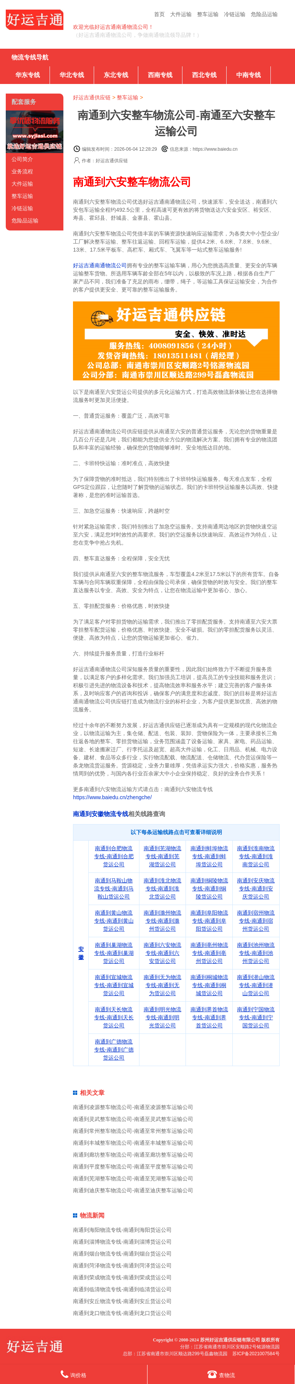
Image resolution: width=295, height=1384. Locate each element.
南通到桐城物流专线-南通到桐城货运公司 (209, 985)
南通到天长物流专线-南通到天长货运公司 (114, 1017)
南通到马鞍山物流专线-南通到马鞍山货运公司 (114, 888)
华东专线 (27, 75)
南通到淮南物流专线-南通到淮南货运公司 (256, 856)
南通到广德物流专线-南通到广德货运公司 (114, 1049)
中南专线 (248, 75)
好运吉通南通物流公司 (100, 265)
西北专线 (204, 75)
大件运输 (181, 14)
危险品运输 (264, 14)
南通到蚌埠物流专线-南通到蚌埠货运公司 (209, 856)
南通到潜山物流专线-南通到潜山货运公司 (256, 985)
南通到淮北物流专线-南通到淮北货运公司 (162, 888)
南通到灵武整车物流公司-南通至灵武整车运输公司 (133, 1119)
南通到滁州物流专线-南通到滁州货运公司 (162, 921)
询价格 (73, 1374)
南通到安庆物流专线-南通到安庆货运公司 (256, 888)
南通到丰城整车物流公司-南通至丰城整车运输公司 (133, 1143)
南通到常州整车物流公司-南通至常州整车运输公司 (133, 1131)
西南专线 (160, 75)
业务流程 (22, 171)
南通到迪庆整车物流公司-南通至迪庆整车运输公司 (133, 1190)
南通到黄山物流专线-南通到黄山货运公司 (114, 921)
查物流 (221, 1374)
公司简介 (22, 159)
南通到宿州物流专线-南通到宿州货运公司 (256, 921)
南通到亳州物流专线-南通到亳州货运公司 (209, 953)
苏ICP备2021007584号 (256, 1353)
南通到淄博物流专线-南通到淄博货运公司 (122, 1242)
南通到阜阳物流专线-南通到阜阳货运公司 (209, 921)
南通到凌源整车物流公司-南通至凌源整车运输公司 (133, 1107)
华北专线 (72, 75)
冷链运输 (234, 14)
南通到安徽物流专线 (100, 814)
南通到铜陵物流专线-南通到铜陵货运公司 (209, 888)
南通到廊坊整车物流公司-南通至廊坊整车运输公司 (133, 1155)
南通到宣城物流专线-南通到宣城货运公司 (114, 985)
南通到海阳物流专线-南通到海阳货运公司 (122, 1230)
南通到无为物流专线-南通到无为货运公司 (162, 985)
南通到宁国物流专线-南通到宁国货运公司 (256, 1017)
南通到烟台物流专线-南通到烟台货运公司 (122, 1254)
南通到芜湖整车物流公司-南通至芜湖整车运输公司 (133, 1178)
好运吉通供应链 (92, 97)
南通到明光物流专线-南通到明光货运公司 (162, 1017)
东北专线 (116, 75)
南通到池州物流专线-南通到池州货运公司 (256, 953)
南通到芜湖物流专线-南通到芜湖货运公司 (162, 856)
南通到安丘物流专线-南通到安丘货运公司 (122, 1301)
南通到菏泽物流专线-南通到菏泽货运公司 (122, 1265)
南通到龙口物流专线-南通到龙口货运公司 (122, 1313)
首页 (159, 14)
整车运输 (208, 14)
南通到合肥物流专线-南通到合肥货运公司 (114, 856)
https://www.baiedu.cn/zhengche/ (112, 797)
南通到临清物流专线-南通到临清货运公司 (122, 1289)
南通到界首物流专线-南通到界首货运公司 (209, 1017)
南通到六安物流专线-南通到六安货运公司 (162, 953)
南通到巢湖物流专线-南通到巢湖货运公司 (114, 953)
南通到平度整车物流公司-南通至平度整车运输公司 (133, 1166)
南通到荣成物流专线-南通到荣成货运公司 (122, 1277)
